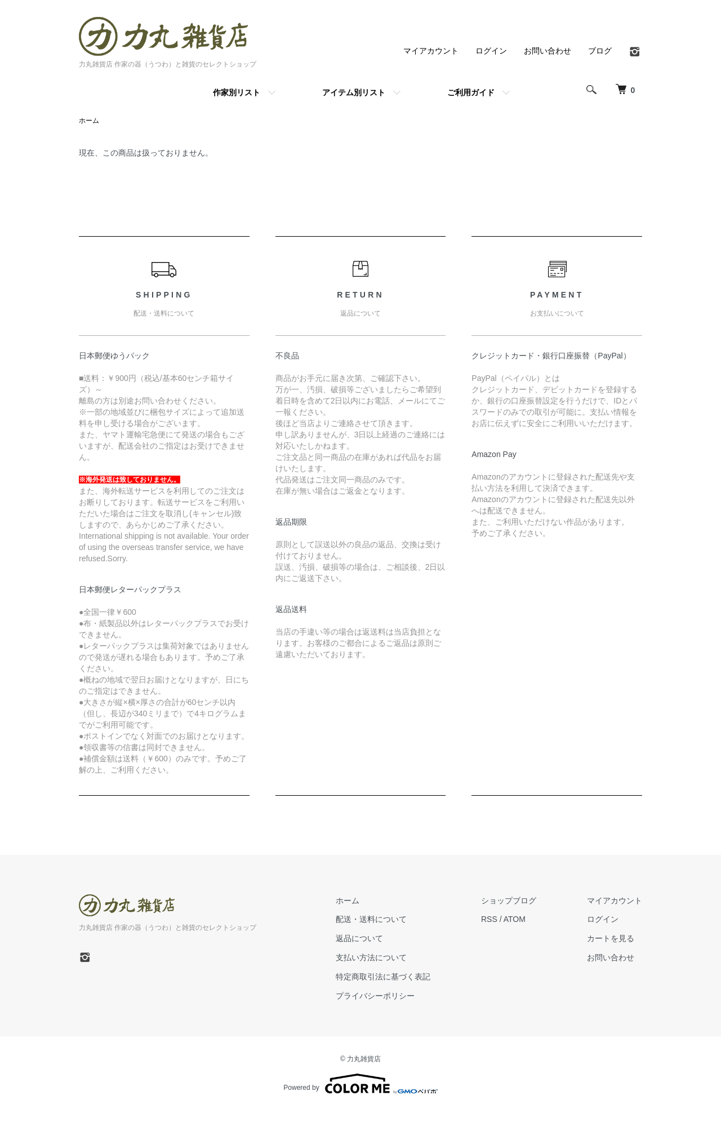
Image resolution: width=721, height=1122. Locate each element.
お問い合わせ (547, 50)
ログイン (491, 50)
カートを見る (610, 938)
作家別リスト (236, 92)
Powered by (360, 1084)
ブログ (600, 50)
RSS (489, 919)
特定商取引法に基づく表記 (383, 976)
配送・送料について (371, 919)
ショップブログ (508, 900)
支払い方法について (371, 957)
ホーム (89, 121)
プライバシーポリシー (375, 995)
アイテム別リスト (353, 92)
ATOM (515, 919)
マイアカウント (431, 50)
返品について (359, 938)
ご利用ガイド (471, 92)
